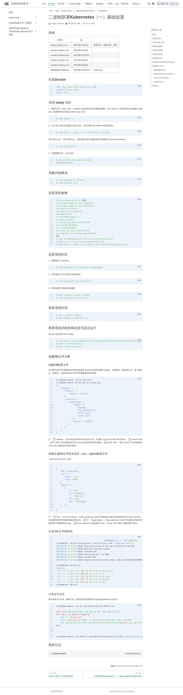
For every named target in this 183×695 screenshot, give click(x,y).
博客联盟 (125, 4)
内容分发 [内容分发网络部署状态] (135, 4)
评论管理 (60, 4)
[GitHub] (149, 4)
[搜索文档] (168, 3)
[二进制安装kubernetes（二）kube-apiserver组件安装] (113, 674)
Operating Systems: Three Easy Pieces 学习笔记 (21, 31)
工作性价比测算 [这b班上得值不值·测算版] (75, 4)
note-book (14, 17)
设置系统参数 (157, 50)
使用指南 (51, 4)
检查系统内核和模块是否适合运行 (164, 62)
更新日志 (155, 86)
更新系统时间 (157, 58)
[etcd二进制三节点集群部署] (65, 674)
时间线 (110, 4)
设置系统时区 (157, 54)
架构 (154, 34)
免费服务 (89, 4)
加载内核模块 (157, 46)
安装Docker (157, 38)
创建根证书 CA (158, 66)
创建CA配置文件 (159, 70)
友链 (117, 4)
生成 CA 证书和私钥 (161, 78)
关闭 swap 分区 (158, 42)
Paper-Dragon (57, 23)
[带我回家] (15, 3)
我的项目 (100, 4)
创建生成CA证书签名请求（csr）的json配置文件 (165, 74)
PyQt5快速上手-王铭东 (20, 23)
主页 (44, 4)
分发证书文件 (158, 82)
